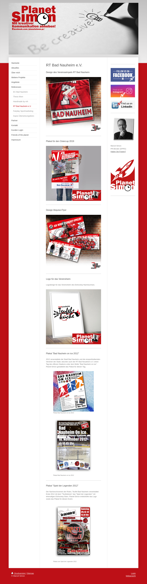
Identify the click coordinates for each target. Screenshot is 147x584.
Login (133, 573)
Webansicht (131, 576)
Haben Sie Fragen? (118, 152)
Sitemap (30, 573)
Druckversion (18, 573)
